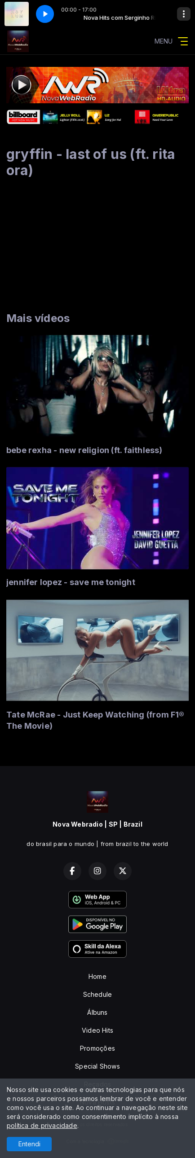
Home (97, 976)
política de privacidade (42, 1125)
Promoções (97, 1048)
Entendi (29, 1144)
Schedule (97, 994)
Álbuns (97, 1012)
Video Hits (97, 1030)
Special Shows (97, 1066)
